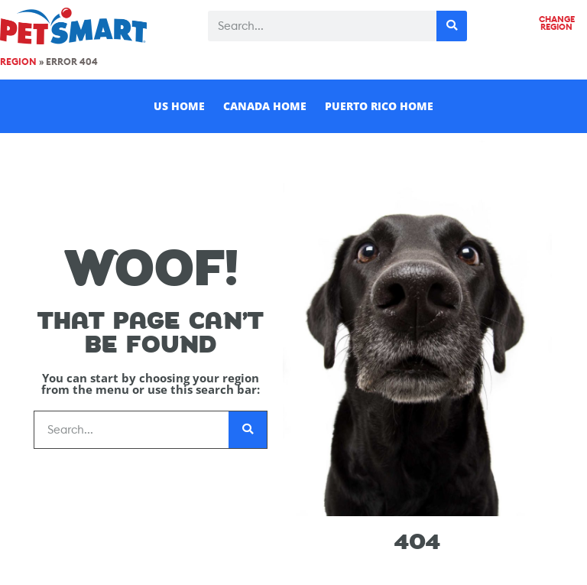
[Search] (451, 26)
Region (18, 62)
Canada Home (264, 106)
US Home (179, 106)
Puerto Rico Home (379, 106)
